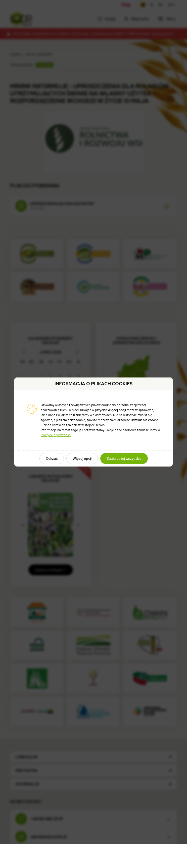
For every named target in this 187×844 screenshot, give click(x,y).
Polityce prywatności (56, 435)
